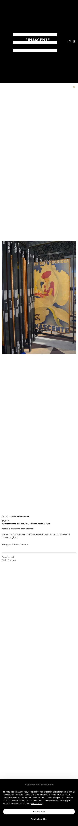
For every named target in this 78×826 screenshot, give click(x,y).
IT (74, 41)
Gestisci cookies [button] (39, 819)
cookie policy (37, 803)
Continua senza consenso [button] (39, 784)
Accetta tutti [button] (39, 811)
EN (69, 41)
